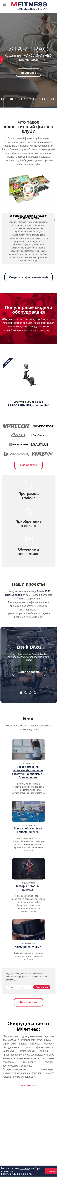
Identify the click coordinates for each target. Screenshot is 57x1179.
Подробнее (28, 72)
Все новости (28, 1011)
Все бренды (28, 473)
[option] (28, 394)
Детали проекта (29, 680)
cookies (23, 1168)
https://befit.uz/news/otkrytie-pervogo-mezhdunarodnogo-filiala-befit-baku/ (29, 666)
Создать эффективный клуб (28, 286)
